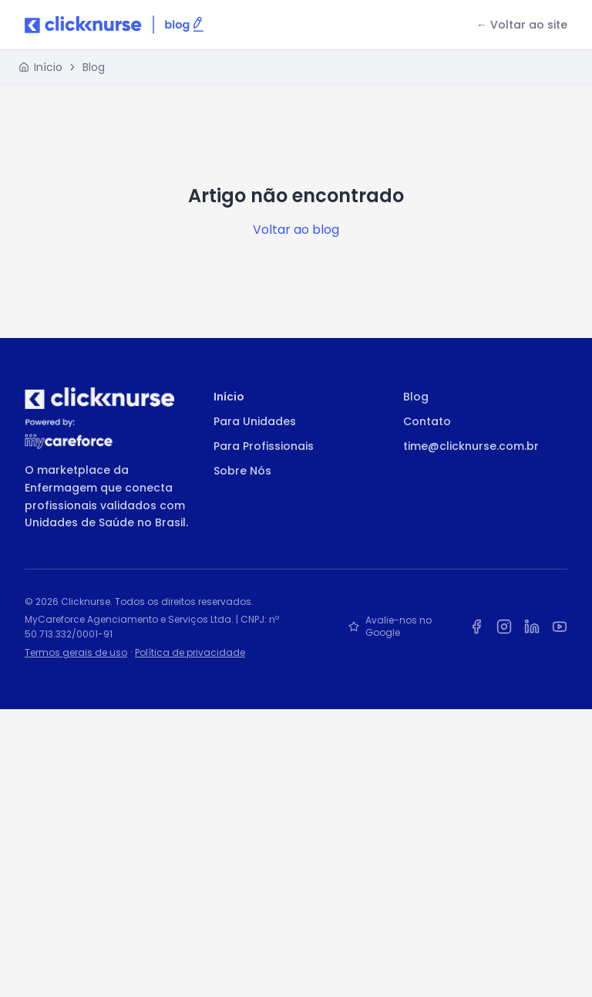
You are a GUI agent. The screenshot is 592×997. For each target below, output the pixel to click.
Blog (93, 67)
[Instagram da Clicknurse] (504, 626)
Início (229, 396)
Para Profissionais (264, 446)
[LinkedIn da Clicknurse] (532, 626)
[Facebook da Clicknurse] (476, 626)
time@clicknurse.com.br (471, 446)
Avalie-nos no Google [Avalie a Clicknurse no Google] (390, 626)
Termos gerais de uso (76, 652)
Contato (427, 421)
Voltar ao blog (296, 229)
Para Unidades (255, 421)
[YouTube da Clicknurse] (559, 626)
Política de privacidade (190, 652)
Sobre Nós (242, 470)
